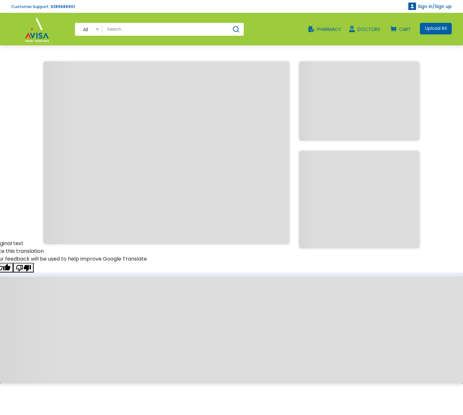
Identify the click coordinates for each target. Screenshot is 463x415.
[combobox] (88, 29)
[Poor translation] (23, 268)
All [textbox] (85, 29)
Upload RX (435, 28)
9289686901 (62, 6)
